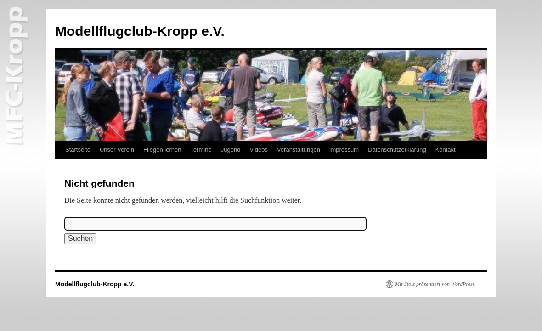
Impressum (344, 149)
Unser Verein (117, 149)
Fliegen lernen (162, 149)
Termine (200, 149)
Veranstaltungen (298, 149)
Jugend (231, 149)
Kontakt (445, 149)
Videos (258, 149)
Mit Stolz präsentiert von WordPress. (435, 284)
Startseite (77, 149)
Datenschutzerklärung (397, 149)
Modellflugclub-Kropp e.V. (140, 31)
